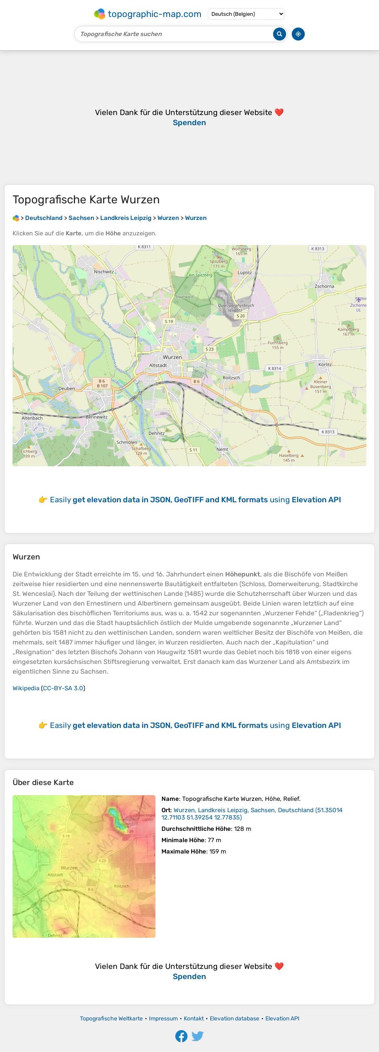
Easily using (195, 499)
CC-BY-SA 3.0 (63, 688)
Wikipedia (26, 688)
